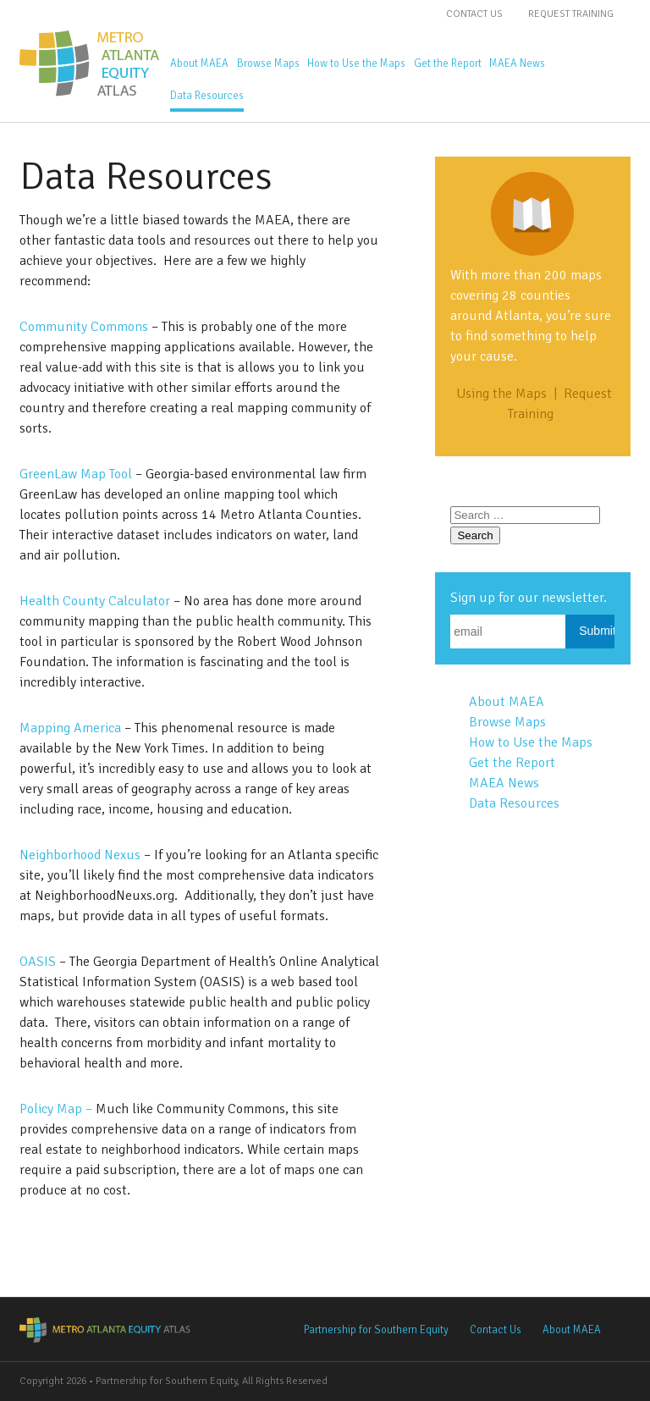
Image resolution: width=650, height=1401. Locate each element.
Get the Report (448, 63)
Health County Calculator (94, 601)
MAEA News (517, 63)
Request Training (571, 14)
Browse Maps (268, 63)
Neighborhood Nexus (79, 855)
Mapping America (70, 728)
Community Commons (83, 326)
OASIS (39, 961)
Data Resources (207, 95)
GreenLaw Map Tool (75, 474)
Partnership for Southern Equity (376, 1330)
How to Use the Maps (356, 63)
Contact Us (474, 14)
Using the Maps (501, 393)
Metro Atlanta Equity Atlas (90, 63)
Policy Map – (57, 1108)
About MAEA (199, 63)
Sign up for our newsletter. (528, 597)
